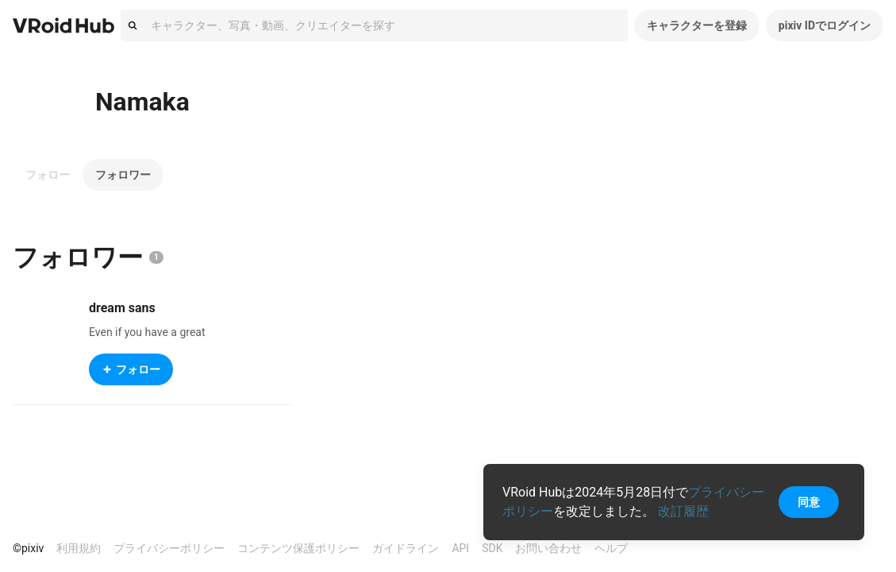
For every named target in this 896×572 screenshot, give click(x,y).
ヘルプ (611, 548)
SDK (492, 548)
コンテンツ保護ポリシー (298, 548)
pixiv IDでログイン (825, 25)
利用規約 (78, 548)
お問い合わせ (548, 548)
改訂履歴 (683, 511)
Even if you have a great (147, 332)
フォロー (47, 174)
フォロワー (123, 174)
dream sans (122, 307)
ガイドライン (405, 548)
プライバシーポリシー (169, 548)
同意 (809, 502)
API (460, 548)
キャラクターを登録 (697, 25)
